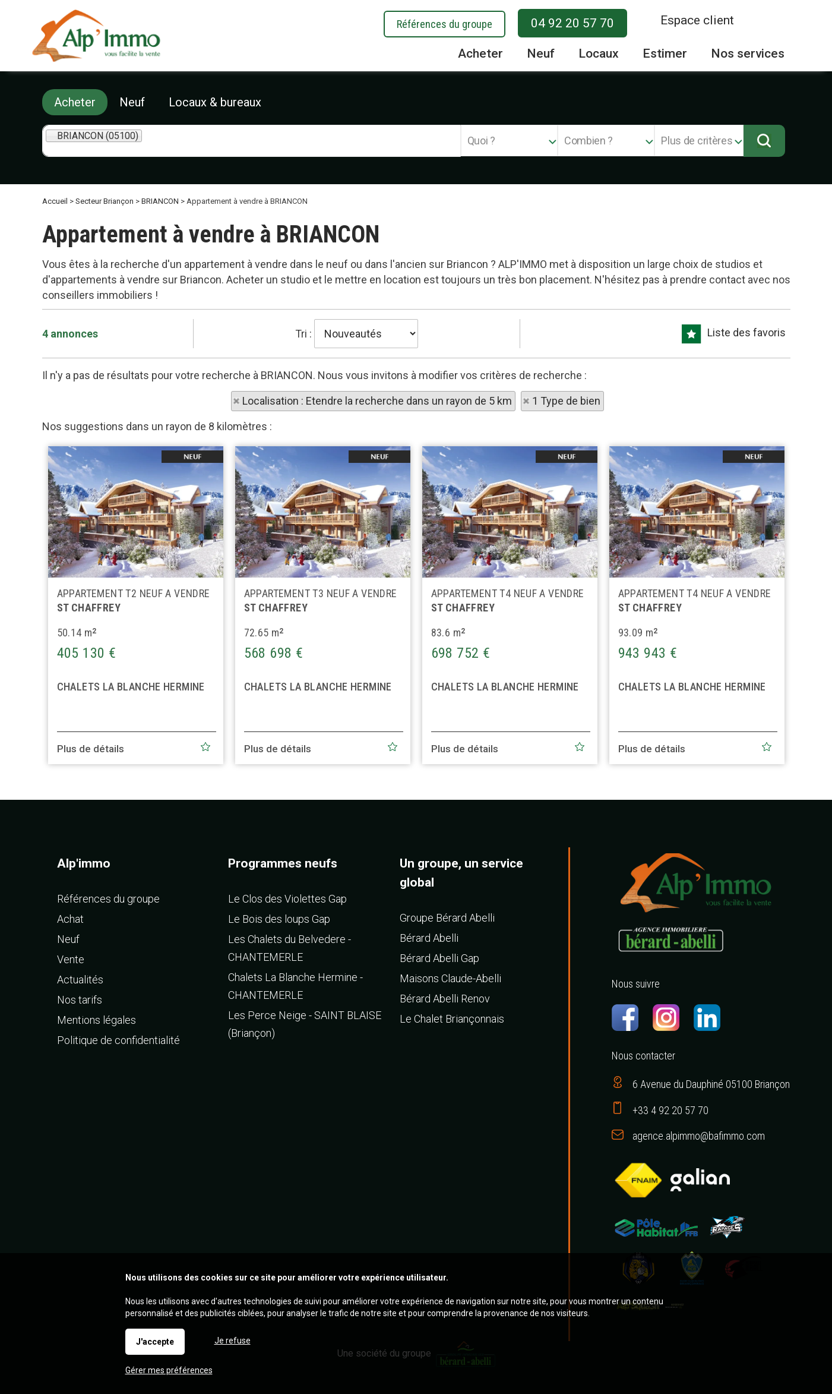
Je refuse (232, 1340)
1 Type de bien (566, 401)
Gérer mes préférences (169, 1370)
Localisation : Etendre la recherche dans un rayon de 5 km (377, 401)
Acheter (75, 102)
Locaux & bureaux (215, 102)
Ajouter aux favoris (205, 769)
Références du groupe (444, 24)
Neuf (132, 102)
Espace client (697, 20)
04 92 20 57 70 (572, 23)
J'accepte (155, 1341)
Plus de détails (90, 772)
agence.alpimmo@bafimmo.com (698, 1136)
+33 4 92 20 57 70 (670, 1110)
